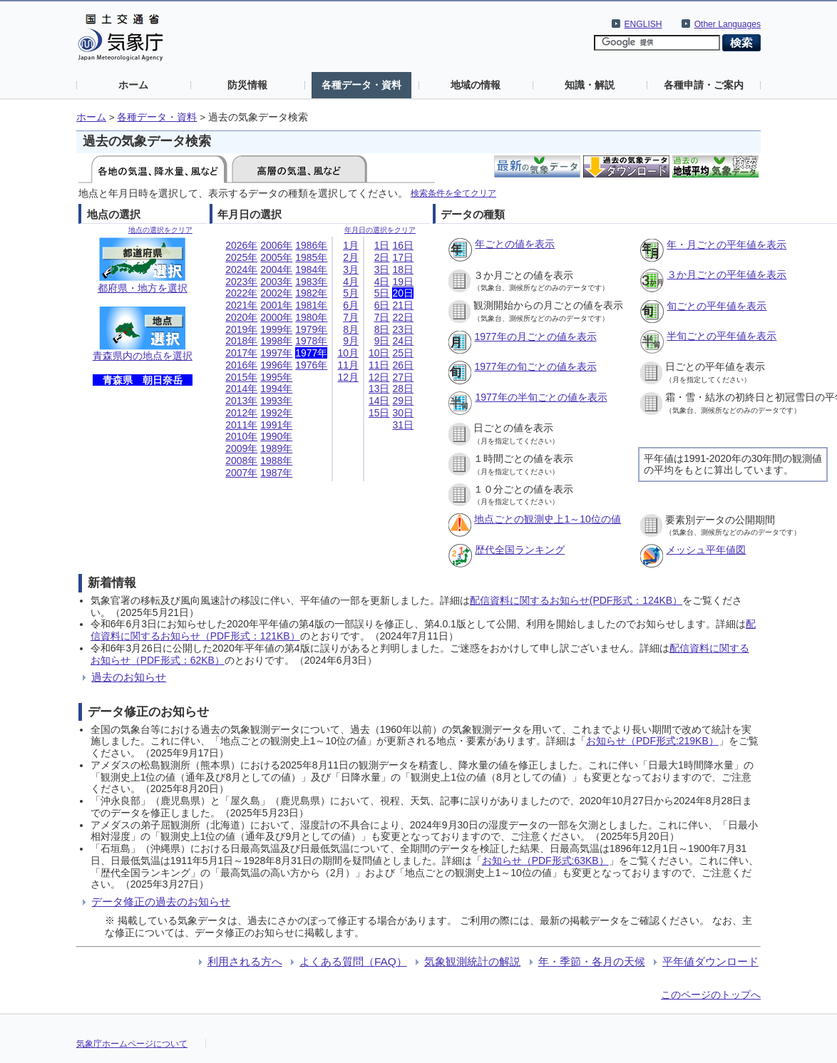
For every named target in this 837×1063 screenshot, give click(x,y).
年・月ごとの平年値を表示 (726, 244)
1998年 (276, 340)
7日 (382, 317)
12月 (348, 377)
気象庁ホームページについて (132, 1044)
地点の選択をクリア (160, 230)
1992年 (276, 412)
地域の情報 (475, 85)
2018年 (241, 340)
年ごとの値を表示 (515, 244)
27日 (403, 377)
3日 (382, 269)
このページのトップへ (711, 994)
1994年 (276, 388)
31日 (403, 425)
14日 (379, 400)
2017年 (241, 353)
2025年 (241, 257)
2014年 (241, 388)
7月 (351, 317)
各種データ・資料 (361, 85)
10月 (348, 353)
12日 (379, 377)
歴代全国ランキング (520, 549)
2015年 (241, 377)
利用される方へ (244, 961)
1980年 (311, 317)
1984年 (311, 269)
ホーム (133, 85)
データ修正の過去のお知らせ (160, 901)
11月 (348, 365)
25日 (403, 353)
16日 (403, 245)
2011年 (241, 425)
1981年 (311, 305)
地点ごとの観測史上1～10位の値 (547, 519)
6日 (382, 305)
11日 (379, 365)
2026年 (241, 245)
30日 (403, 412)
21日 (403, 305)
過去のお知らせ (128, 677)
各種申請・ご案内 (704, 85)
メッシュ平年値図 (706, 549)
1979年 (311, 329)
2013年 (241, 400)
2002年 (276, 293)
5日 (382, 293)
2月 (351, 257)
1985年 (311, 257)
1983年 (311, 281)
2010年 (241, 436)
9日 (382, 340)
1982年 (311, 293)
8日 (382, 329)
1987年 (276, 472)
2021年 (241, 305)
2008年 (241, 460)
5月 (351, 293)
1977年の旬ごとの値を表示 (535, 366)
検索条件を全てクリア (453, 192)
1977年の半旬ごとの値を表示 (541, 397)
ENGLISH (643, 24)
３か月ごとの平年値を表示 (726, 274)
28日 (403, 388)
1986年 (311, 245)
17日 (403, 257)
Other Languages (727, 24)
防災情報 (247, 85)
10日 (379, 353)
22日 (403, 317)
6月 (351, 305)
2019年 (241, 329)
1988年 (276, 460)
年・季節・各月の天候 (591, 961)
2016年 (241, 365)
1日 (382, 245)
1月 (351, 245)
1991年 (276, 425)
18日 (403, 269)
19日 (403, 281)
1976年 (311, 365)
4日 (382, 281)
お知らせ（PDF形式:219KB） (652, 740)
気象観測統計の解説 (472, 961)
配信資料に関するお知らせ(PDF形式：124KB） (576, 600)
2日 (382, 257)
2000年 (276, 317)
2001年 (276, 305)
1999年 (276, 329)
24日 (403, 340)
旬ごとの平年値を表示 (716, 306)
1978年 (311, 340)
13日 (379, 388)
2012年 (241, 412)
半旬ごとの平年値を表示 (721, 336)
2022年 (241, 293)
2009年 (241, 448)
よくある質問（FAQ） (353, 961)
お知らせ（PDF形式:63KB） (545, 860)
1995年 (276, 377)
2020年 (241, 317)
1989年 (276, 448)
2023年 (241, 281)
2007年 (241, 472)
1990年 (276, 436)
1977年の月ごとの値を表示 (535, 336)
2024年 (241, 269)
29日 (403, 400)
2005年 (276, 257)
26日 (403, 365)
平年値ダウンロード (710, 961)
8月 (351, 329)
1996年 (276, 365)
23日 (403, 329)
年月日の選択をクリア (380, 230)
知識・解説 (590, 85)
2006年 (276, 245)
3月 (351, 269)
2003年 (276, 281)
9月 (351, 340)
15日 (379, 412)
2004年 (276, 269)
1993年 (276, 400)
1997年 (276, 353)
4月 (351, 281)
